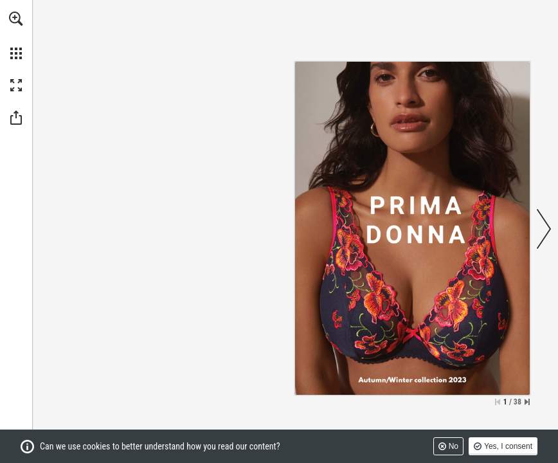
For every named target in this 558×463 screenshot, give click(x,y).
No (453, 446)
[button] (16, 19)
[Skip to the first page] (497, 402)
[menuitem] (16, 35)
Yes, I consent (508, 446)
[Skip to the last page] (527, 402)
